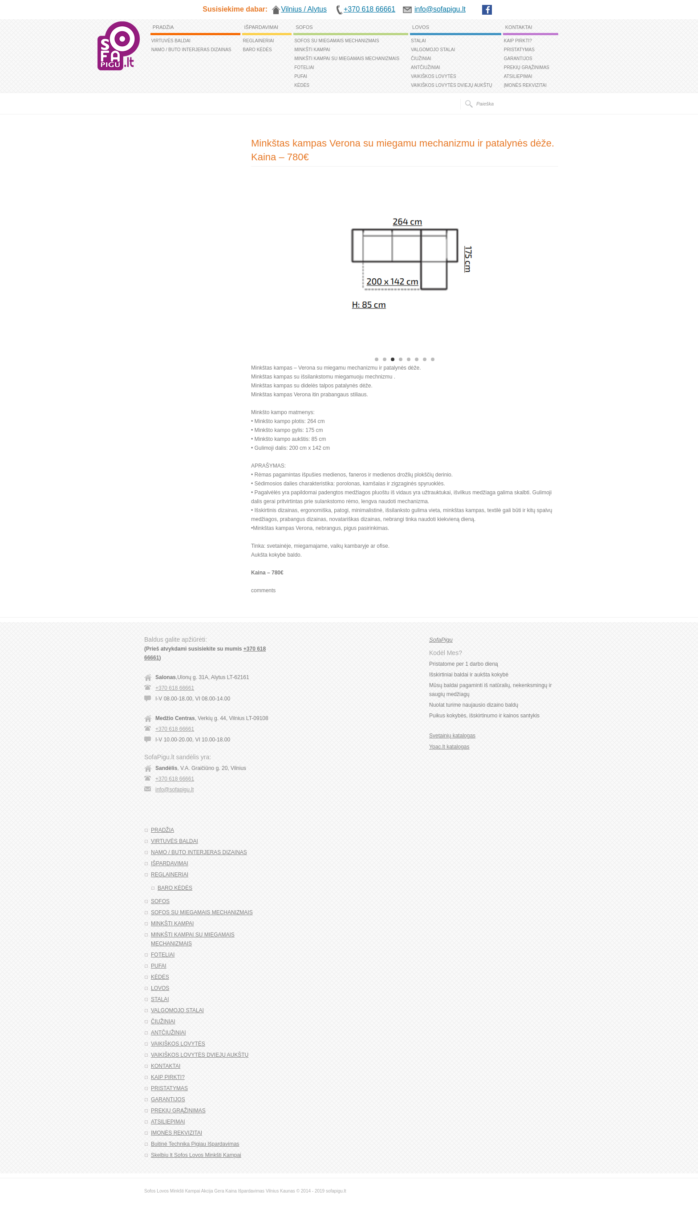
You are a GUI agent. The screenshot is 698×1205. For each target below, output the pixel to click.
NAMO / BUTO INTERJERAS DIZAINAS (191, 49)
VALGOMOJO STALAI (433, 49)
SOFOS (304, 27)
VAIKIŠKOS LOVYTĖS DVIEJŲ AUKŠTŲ (451, 85)
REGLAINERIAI (258, 40)
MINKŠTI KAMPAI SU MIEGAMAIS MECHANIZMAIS (346, 58)
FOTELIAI (304, 67)
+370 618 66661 (174, 688)
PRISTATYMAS (519, 49)
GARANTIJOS (518, 58)
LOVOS (420, 27)
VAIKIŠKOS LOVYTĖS (433, 76)
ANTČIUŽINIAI (425, 67)
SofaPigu (441, 639)
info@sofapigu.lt (174, 789)
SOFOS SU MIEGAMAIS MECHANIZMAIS (336, 40)
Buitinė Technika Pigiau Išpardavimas (195, 1144)
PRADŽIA (163, 27)
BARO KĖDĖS (257, 49)
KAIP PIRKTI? (518, 40)
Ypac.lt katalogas (449, 747)
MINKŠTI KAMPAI (312, 49)
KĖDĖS (301, 85)
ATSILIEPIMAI (518, 76)
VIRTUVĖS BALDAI (171, 40)
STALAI (418, 40)
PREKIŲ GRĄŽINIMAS (526, 67)
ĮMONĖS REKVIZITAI (525, 85)
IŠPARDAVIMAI (261, 27)
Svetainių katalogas (452, 736)
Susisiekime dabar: (235, 9)
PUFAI (300, 76)
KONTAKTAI (518, 27)
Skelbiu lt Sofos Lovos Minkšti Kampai (196, 1155)
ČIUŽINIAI (421, 58)
